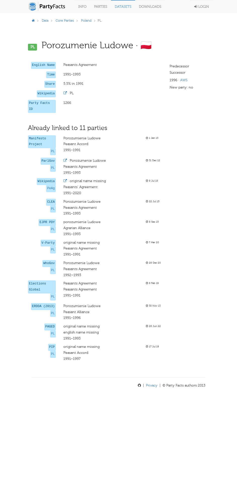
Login (201, 7)
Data (45, 20)
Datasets (123, 7)
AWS (183, 80)
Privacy (151, 385)
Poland (86, 20)
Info (82, 7)
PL (53, 151)
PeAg (51, 188)
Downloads (150, 7)
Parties (100, 7)
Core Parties (65, 20)
